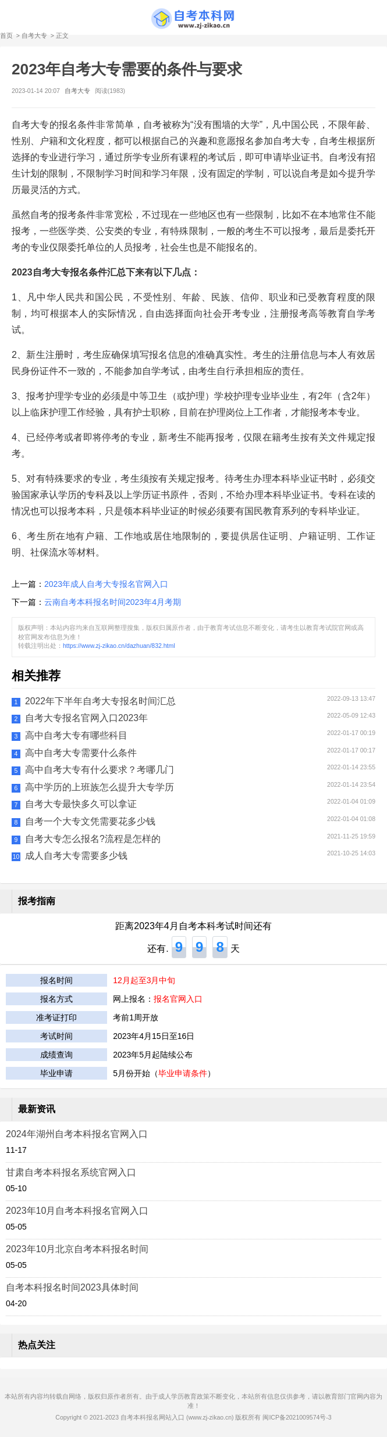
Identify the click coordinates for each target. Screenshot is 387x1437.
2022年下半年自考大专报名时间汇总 (100, 701)
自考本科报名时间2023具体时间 (72, 1287)
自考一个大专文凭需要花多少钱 (90, 821)
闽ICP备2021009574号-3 (296, 1417)
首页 (6, 35)
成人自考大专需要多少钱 (76, 856)
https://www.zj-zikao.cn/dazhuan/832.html (119, 645)
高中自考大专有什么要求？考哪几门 (99, 770)
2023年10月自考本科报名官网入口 (77, 1211)
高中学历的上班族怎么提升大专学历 (99, 787)
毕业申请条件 (182, 1073)
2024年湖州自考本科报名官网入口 (77, 1134)
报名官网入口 (178, 999)
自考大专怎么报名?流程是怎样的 (93, 839)
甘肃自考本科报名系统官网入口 (71, 1172)
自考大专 (34, 35)
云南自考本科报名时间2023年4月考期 (112, 602)
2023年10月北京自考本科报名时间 (77, 1249)
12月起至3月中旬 (144, 980)
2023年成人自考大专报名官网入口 (106, 584)
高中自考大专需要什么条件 (81, 753)
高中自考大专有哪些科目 (76, 735)
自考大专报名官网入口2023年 (86, 718)
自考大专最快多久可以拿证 (81, 804)
